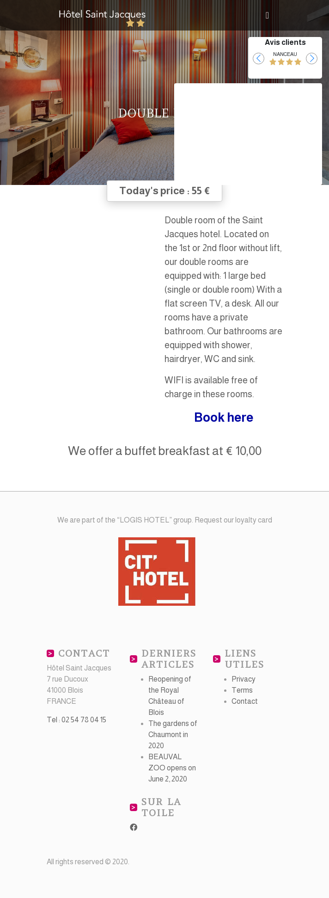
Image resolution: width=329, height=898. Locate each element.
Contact (245, 701)
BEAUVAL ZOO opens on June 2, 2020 (172, 768)
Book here (223, 417)
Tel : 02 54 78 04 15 (76, 720)
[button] (258, 58)
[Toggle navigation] (267, 15)
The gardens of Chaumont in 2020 (172, 735)
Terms (242, 690)
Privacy (244, 679)
